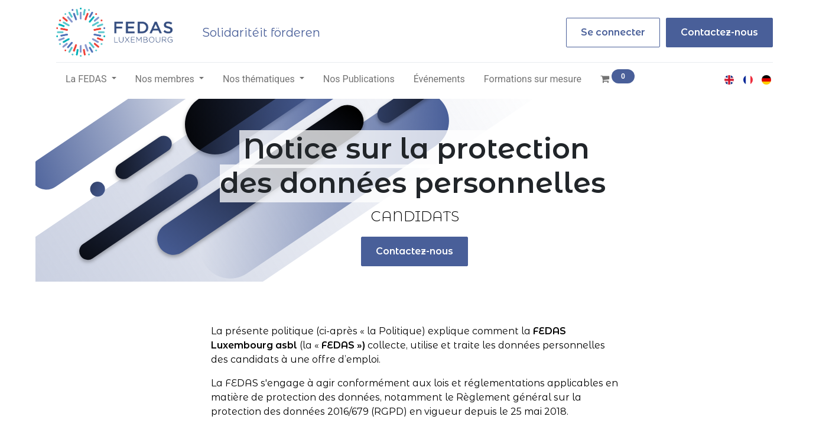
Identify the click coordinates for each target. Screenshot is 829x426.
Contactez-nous (719, 32)
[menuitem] (359, 79)
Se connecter (613, 32)
